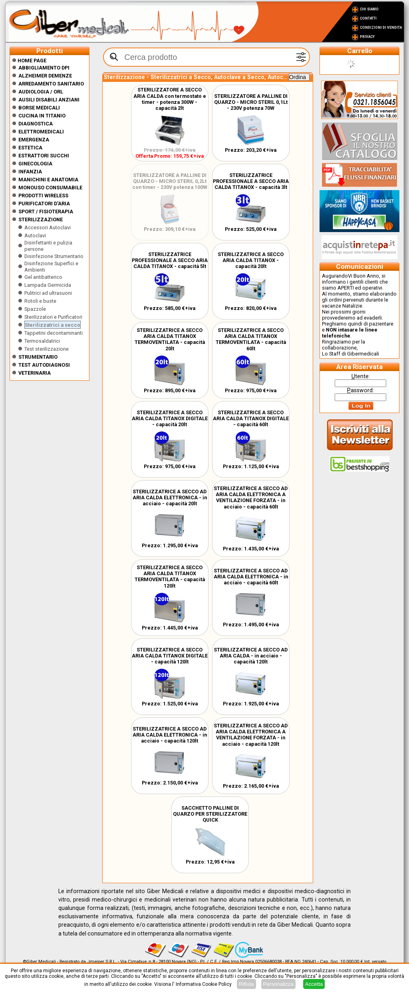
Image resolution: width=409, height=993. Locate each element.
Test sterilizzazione (46, 349)
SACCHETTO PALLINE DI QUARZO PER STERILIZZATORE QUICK (210, 814)
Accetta (314, 984)
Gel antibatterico (43, 277)
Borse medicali (39, 108)
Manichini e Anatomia (48, 180)
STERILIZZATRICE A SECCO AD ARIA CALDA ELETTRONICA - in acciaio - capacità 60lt (251, 577)
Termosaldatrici (42, 341)
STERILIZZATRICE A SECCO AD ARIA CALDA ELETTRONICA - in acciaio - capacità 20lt (170, 497)
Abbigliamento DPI (43, 68)
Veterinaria (34, 373)
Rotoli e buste (40, 301)
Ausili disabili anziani (48, 100)
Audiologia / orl (40, 92)
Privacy (367, 37)
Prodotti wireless (43, 196)
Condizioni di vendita (381, 28)
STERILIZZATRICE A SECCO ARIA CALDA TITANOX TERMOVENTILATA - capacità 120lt (170, 576)
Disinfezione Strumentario (53, 256)
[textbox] (206, 57)
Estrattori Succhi (43, 156)
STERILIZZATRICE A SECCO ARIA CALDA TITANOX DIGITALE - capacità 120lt (170, 656)
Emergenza (33, 140)
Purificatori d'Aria (44, 204)
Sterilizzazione (40, 219)
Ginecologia (35, 164)
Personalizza (278, 984)
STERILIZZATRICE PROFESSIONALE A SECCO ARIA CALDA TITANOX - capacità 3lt (251, 181)
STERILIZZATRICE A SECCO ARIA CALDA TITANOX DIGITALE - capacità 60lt (251, 418)
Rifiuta (246, 984)
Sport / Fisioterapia (45, 211)
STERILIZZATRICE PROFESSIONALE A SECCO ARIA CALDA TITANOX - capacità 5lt (170, 260)
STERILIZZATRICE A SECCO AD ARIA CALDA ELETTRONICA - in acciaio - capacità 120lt (170, 735)
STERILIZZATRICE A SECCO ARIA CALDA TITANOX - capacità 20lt (251, 260)
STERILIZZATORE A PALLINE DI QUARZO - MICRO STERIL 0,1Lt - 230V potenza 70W (251, 102)
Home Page (29, 61)
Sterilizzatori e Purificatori (53, 317)
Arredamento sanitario (51, 84)
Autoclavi (35, 235)
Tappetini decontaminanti (53, 333)
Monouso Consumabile (50, 188)
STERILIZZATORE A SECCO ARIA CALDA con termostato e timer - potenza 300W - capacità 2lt (169, 99)
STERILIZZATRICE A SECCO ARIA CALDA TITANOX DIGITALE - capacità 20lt (170, 418)
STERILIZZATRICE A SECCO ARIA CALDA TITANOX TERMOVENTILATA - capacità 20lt (170, 339)
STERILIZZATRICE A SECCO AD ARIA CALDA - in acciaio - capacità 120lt (251, 656)
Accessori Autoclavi (47, 227)
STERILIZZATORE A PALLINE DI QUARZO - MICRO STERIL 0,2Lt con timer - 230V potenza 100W (169, 181)
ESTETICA (30, 148)
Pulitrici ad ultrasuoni (48, 293)
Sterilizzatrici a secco (52, 325)
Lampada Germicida (47, 285)
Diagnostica (35, 124)
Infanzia (30, 172)
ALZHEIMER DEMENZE (45, 76)
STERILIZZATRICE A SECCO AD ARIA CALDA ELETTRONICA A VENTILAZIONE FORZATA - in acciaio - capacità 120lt (251, 735)
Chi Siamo (369, 9)
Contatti (368, 18)
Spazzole (35, 309)
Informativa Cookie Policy (204, 984)
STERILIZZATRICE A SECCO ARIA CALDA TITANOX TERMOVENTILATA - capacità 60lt (251, 339)
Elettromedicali (41, 132)
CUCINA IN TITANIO (42, 116)
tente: (360, 376)
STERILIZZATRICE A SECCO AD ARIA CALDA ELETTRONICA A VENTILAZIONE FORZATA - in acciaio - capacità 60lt (251, 497)
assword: (360, 390)
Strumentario (38, 357)
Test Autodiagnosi (44, 365)
